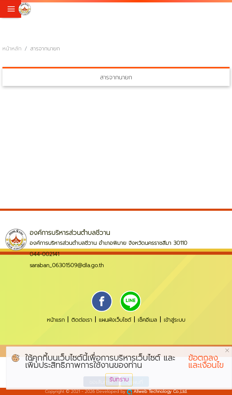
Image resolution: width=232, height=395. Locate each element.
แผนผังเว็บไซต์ (115, 319)
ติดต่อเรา (81, 319)
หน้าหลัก (11, 49)
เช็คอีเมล (147, 319)
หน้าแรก (56, 319)
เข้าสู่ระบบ (174, 319)
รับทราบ (119, 379)
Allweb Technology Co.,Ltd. (157, 391)
